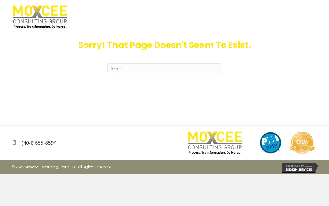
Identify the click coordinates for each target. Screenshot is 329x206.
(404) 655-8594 (39, 142)
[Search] (164, 68)
